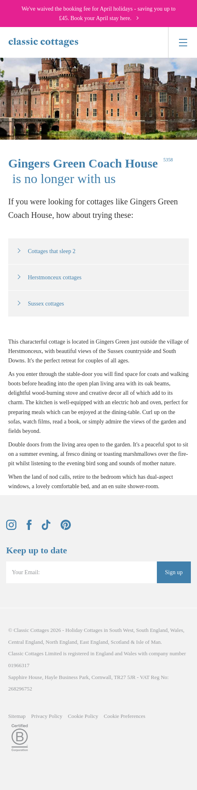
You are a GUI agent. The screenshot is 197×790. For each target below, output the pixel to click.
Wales (176, 630)
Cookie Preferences (124, 716)
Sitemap (17, 716)
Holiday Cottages (84, 630)
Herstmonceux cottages (55, 277)
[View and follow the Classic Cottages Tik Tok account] (46, 528)
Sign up (174, 572)
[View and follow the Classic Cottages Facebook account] (29, 528)
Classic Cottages (31, 630)
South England (152, 630)
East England (94, 642)
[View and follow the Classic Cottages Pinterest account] (66, 528)
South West (121, 630)
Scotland (120, 642)
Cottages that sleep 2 (51, 251)
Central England (25, 642)
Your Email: (26, 572)
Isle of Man (148, 642)
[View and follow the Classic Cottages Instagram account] (11, 528)
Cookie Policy (83, 716)
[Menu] (182, 42)
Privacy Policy (46, 716)
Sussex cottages (46, 304)
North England (61, 642)
